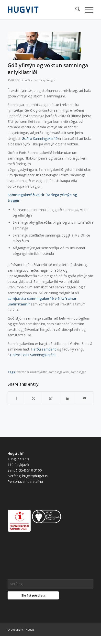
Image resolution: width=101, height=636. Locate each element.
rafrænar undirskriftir (31, 372)
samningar (78, 372)
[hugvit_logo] (42, 9)
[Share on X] (33, 398)
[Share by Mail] (84, 398)
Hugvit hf (16, 453)
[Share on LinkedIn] (67, 398)
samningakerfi (58, 372)
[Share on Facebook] (16, 398)
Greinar (33, 80)
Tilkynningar (47, 80)
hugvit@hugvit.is (35, 476)
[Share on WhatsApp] (50, 398)
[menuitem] (75, 9)
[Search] (75, 9)
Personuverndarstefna (25, 481)
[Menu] (86, 9)
